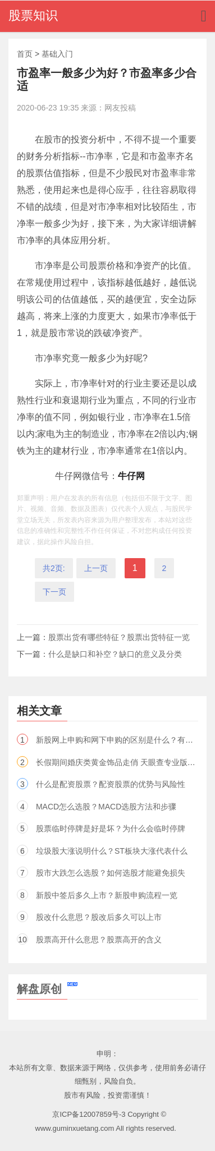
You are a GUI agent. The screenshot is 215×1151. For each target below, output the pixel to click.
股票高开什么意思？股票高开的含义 (99, 939)
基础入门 (57, 53)
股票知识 (33, 15)
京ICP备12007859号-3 (88, 1114)
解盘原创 (47, 989)
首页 (25, 53)
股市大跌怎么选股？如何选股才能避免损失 (110, 872)
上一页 (96, 568)
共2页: (54, 568)
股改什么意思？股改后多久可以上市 (99, 917)
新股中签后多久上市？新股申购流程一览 (106, 895)
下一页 (54, 591)
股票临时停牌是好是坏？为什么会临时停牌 (110, 828)
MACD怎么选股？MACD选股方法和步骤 (106, 806)
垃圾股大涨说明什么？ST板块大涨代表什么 (111, 850)
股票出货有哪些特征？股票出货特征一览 (119, 637)
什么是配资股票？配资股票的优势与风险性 (110, 784)
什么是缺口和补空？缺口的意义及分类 (115, 654)
